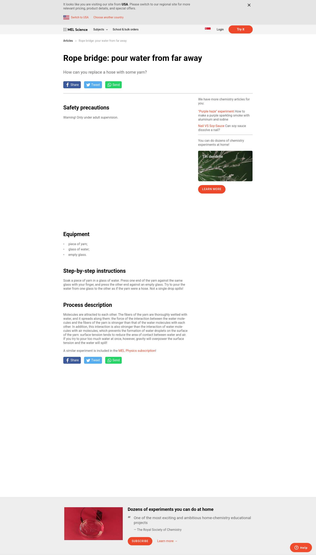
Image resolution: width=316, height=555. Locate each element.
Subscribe (140, 541)
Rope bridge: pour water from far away (103, 40)
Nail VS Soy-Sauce (211, 126)
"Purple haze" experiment (216, 111)
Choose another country (109, 17)
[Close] (249, 5)
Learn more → (167, 541)
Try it (240, 29)
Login (220, 29)
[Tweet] (93, 84)
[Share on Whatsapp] (113, 84)
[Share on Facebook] (72, 84)
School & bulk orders (125, 29)
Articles (68, 40)
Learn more (211, 189)
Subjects (100, 29)
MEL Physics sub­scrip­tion (136, 351)
